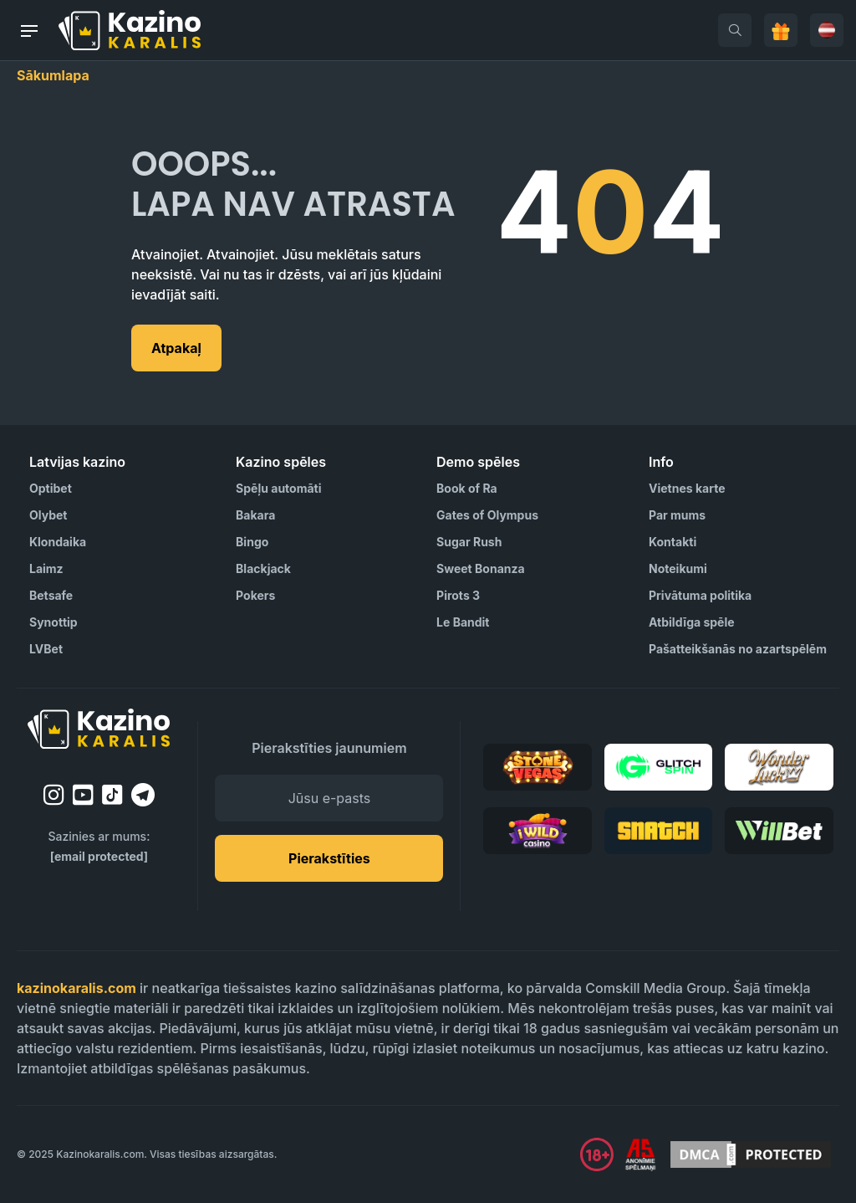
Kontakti (672, 542)
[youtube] (83, 795)
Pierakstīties (329, 858)
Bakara (255, 515)
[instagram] (54, 795)
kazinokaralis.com (76, 988)
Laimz (46, 568)
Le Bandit (462, 622)
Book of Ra (466, 488)
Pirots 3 (458, 595)
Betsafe (51, 595)
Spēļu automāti (278, 488)
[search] (734, 30)
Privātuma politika (700, 595)
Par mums (677, 515)
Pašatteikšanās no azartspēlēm (738, 649)
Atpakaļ (176, 348)
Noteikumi (678, 568)
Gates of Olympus (487, 515)
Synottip (53, 622)
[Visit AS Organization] (640, 1154)
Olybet (48, 515)
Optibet (50, 488)
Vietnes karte (687, 488)
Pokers (255, 595)
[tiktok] (112, 795)
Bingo (252, 542)
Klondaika (57, 542)
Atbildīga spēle (692, 622)
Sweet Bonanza (480, 568)
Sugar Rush (469, 542)
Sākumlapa (53, 75)
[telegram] (143, 795)
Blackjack (263, 568)
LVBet (46, 649)
